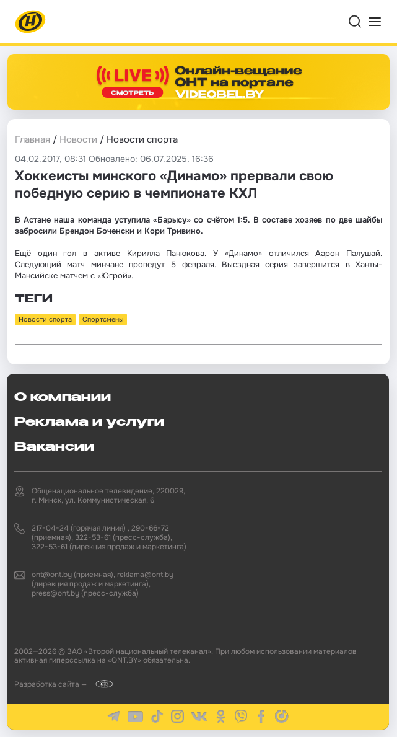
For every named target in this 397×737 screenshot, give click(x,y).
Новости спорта (45, 319)
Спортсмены (102, 319)
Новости (78, 139)
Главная (32, 139)
